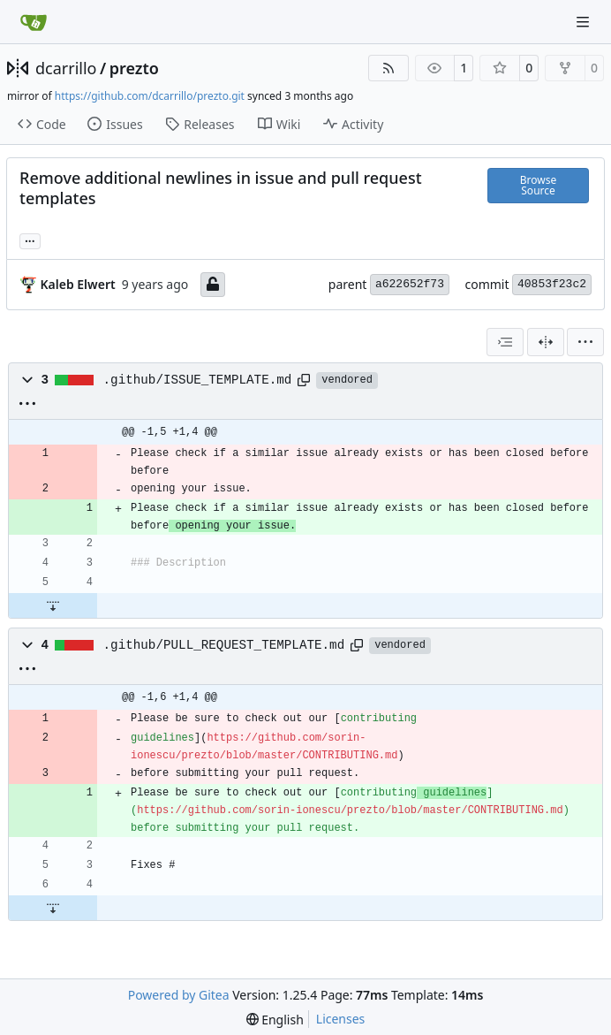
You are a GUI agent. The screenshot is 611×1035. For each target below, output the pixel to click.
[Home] (33, 22)
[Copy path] (303, 380)
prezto (134, 68)
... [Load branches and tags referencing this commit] (30, 239)
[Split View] (545, 342)
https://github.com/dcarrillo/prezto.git (150, 95)
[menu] (585, 342)
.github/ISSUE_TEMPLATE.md (197, 380)
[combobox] (505, 342)
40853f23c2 (551, 284)
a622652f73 (409, 284)
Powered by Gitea (179, 994)
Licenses (341, 1018)
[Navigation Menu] (584, 21)
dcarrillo (66, 68)
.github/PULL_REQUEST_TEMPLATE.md (224, 645)
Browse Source (538, 185)
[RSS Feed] (388, 68)
